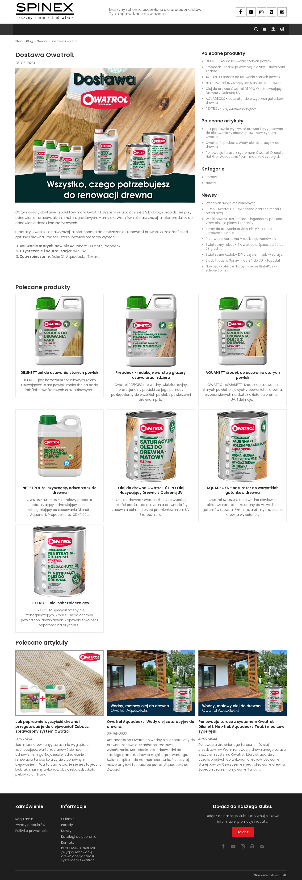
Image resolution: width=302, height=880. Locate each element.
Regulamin (24, 819)
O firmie (68, 819)
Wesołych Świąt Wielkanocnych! (231, 203)
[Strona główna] (44, 11)
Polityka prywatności (32, 830)
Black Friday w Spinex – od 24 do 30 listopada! (243, 260)
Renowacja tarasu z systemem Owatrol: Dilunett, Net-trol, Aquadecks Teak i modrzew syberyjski (245, 154)
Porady (211, 177)
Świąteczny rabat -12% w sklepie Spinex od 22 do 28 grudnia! (245, 246)
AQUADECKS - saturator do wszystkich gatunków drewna (245, 100)
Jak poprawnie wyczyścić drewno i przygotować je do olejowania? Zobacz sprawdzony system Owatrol (246, 133)
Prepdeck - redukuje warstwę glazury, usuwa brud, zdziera (246, 69)
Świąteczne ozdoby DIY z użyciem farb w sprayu (244, 254)
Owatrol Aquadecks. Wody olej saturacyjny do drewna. (242, 145)
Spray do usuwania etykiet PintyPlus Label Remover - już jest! (239, 231)
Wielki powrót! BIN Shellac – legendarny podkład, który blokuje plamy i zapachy (244, 221)
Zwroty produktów (30, 824)
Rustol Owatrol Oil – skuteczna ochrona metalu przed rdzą (243, 211)
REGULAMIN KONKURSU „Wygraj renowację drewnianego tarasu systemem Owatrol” (78, 854)
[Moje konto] (273, 29)
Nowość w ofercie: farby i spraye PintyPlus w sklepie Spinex (241, 268)
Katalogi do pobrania (78, 836)
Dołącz (243, 832)
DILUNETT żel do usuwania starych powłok (238, 61)
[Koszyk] (264, 29)
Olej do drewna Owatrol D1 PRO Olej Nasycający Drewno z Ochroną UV (244, 91)
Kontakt (67, 842)
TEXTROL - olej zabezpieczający (231, 108)
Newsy (211, 183)
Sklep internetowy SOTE (270, 875)
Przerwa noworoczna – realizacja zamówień (241, 239)
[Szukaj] (256, 29)
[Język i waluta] (282, 29)
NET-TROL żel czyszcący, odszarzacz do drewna (243, 83)
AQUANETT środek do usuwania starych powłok (243, 77)
